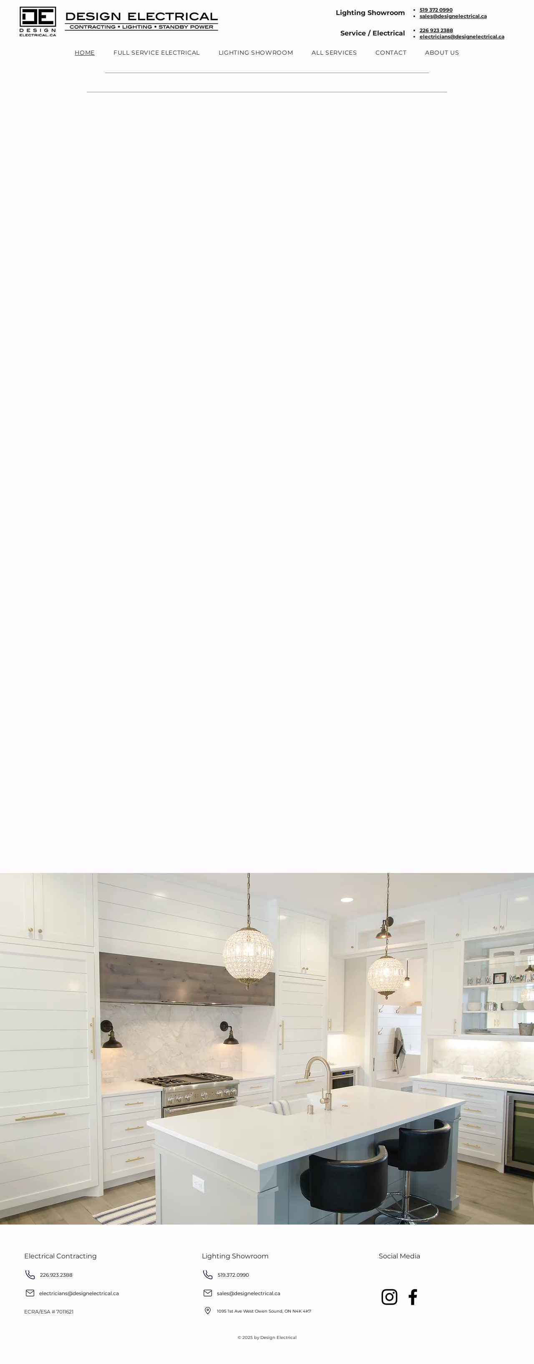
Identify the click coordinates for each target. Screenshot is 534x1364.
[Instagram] (389, 1297)
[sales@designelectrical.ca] (256, 1293)
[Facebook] (412, 1297)
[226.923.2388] (73, 1274)
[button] (334, 53)
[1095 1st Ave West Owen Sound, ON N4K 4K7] (270, 1311)
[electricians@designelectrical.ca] (79, 1293)
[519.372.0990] (251, 1274)
